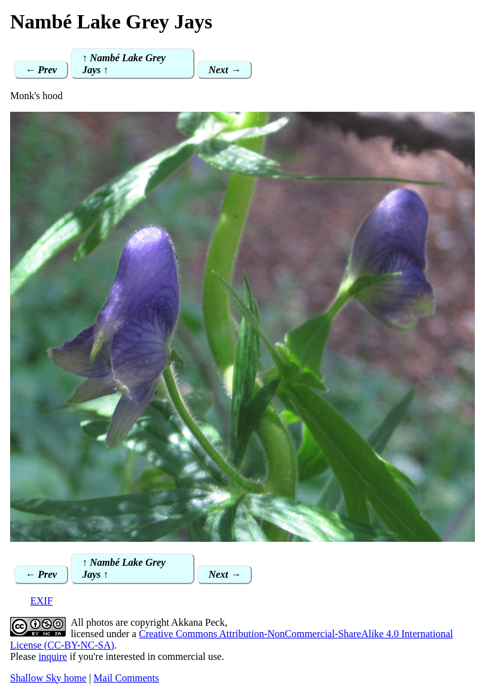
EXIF (41, 600)
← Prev (41, 69)
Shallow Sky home (48, 678)
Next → (224, 69)
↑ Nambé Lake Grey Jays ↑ (123, 63)
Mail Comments (126, 678)
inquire (53, 656)
